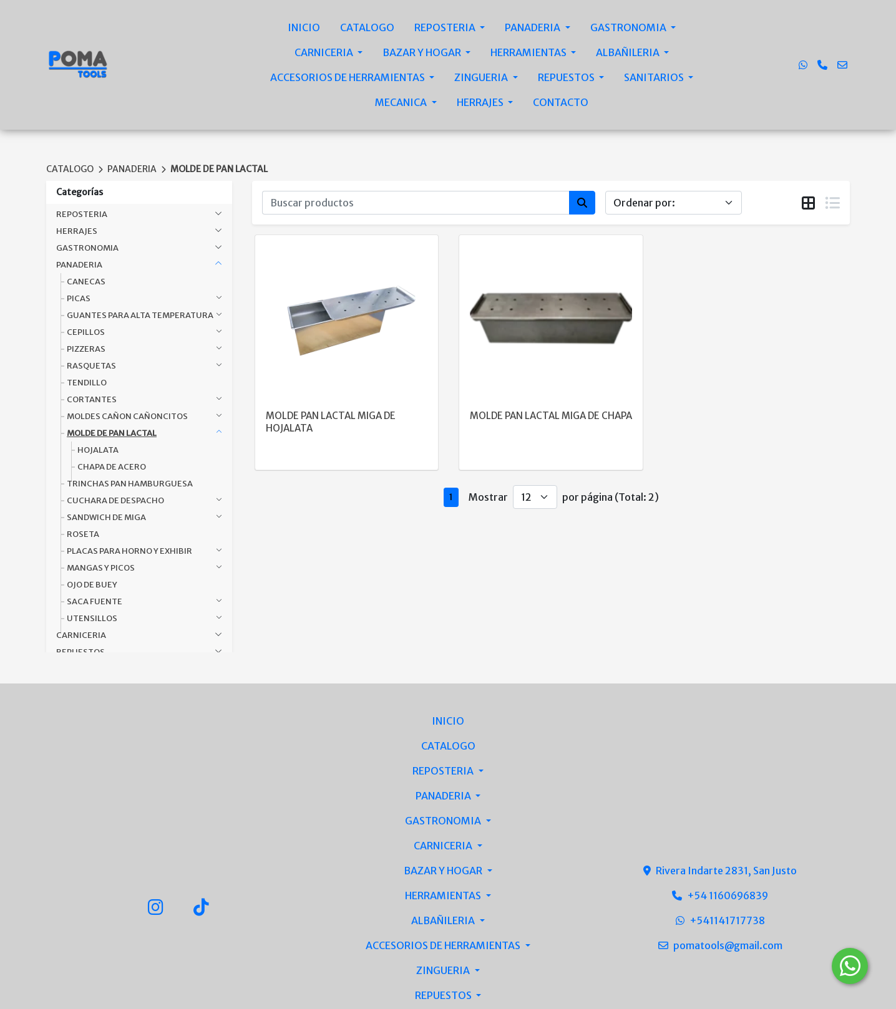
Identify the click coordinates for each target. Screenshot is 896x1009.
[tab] (808, 203)
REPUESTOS (567, 77)
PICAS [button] (78, 298)
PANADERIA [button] (79, 264)
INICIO (304, 27)
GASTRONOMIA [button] (87, 248)
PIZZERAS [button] (86, 349)
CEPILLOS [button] (86, 332)
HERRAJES (481, 102)
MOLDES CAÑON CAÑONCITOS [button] (127, 416)
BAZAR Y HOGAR (422, 52)
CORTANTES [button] (92, 399)
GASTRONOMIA (629, 27)
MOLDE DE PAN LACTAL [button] (112, 433)
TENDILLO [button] (87, 382)
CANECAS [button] (86, 281)
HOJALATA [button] (98, 450)
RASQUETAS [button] (91, 365)
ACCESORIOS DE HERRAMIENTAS (348, 77)
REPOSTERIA (445, 27)
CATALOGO (367, 27)
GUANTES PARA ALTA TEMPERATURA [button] (140, 315)
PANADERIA (533, 27)
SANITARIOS (655, 77)
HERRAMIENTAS (529, 52)
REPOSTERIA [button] (81, 214)
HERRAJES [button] (76, 231)
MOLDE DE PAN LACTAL (219, 169)
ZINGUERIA (482, 77)
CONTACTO (560, 102)
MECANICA (402, 102)
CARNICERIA (325, 52)
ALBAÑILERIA (628, 52)
